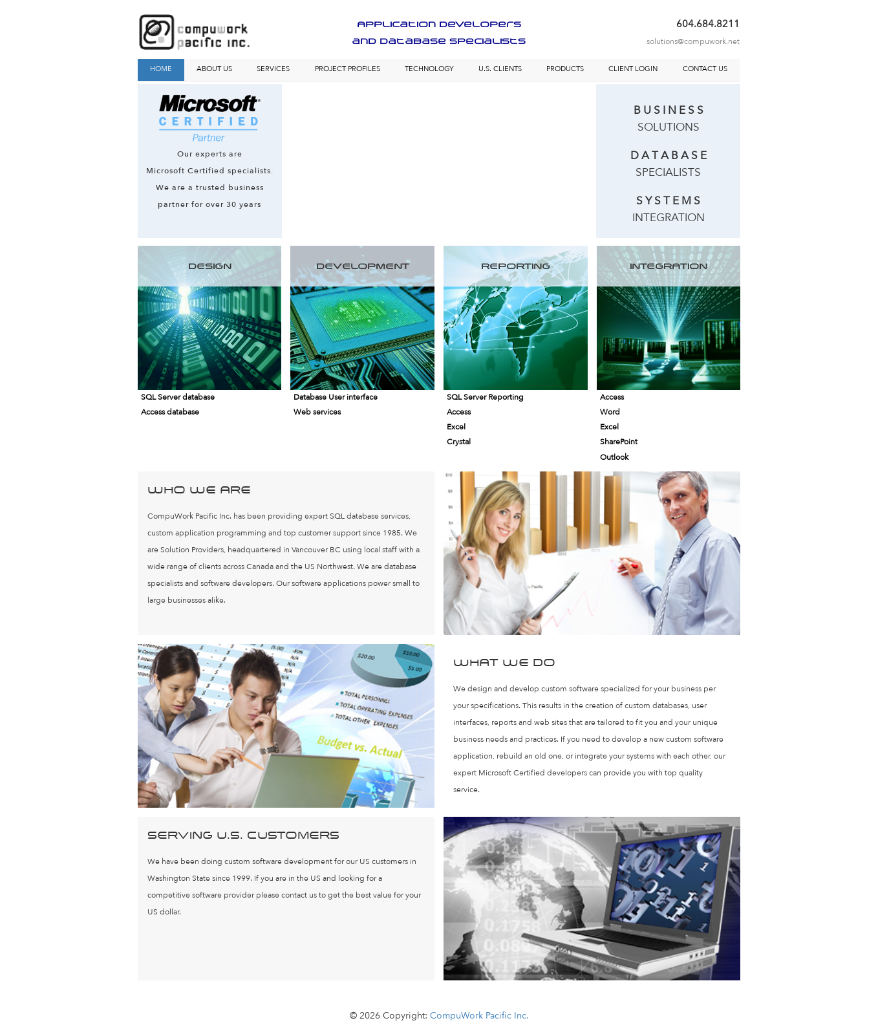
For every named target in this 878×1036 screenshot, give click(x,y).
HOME (161, 69)
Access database (170, 412)
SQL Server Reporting (485, 397)
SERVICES (273, 69)
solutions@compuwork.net (693, 41)
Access (459, 412)
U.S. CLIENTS (500, 69)
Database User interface (336, 397)
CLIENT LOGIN (633, 69)
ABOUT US (214, 69)
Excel (456, 427)
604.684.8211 (708, 23)
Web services (317, 412)
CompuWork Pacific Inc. (479, 1015)
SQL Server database (178, 397)
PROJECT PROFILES (347, 69)
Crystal (459, 442)
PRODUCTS (565, 69)
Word (610, 412)
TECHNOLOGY (429, 69)
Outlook (614, 457)
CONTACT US (705, 69)
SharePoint (618, 442)
